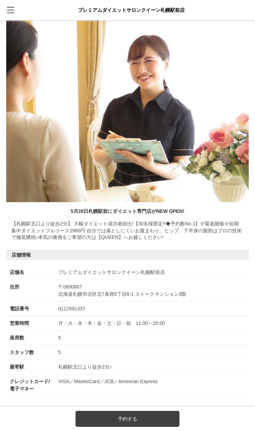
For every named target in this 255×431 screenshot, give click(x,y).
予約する (127, 419)
